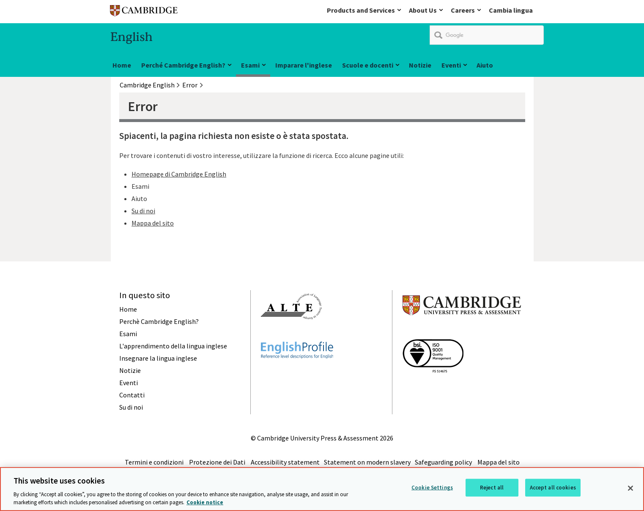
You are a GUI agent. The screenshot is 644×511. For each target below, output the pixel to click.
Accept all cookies (553, 487)
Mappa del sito (153, 223)
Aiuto (485, 65)
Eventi (451, 65)
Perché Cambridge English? (183, 65)
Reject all (492, 487)
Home (121, 65)
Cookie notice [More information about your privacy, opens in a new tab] (204, 502)
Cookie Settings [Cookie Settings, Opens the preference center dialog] (432, 487)
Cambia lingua (511, 10)
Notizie (420, 65)
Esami (250, 65)
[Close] (630, 488)
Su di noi (143, 211)
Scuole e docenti (367, 65)
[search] (486, 35)
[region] (322, 489)
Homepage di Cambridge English (179, 174)
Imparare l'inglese (303, 65)
